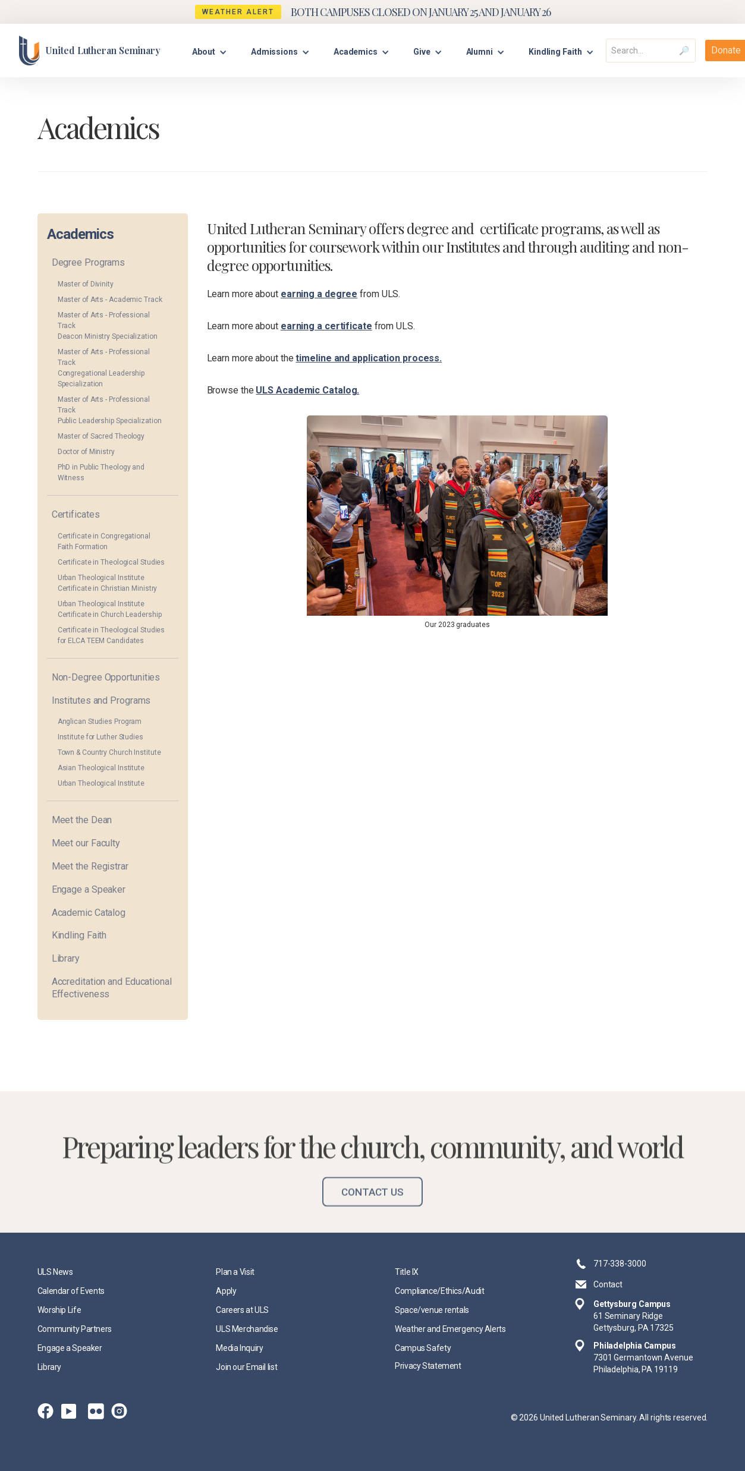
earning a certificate (326, 326)
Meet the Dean (82, 820)
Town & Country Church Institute (109, 752)
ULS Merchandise (247, 1329)
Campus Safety (423, 1348)
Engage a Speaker (88, 889)
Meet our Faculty (86, 843)
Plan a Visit (235, 1272)
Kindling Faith (79, 935)
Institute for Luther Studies (100, 737)
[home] (89, 50)
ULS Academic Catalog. (307, 390)
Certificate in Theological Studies (111, 562)
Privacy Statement (428, 1366)
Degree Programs (88, 262)
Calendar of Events (71, 1291)
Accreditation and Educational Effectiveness (112, 988)
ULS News (55, 1272)
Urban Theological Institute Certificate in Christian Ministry (108, 583)
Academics (356, 51)
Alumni (479, 51)
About (203, 51)
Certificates (76, 514)
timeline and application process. (369, 358)
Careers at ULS (242, 1310)
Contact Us (372, 1202)
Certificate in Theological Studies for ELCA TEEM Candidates (111, 635)
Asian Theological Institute (101, 768)
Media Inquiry (239, 1348)
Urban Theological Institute (101, 783)
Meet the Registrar (90, 866)
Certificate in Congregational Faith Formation (104, 541)
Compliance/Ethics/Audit (439, 1291)
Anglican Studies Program (100, 721)
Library (66, 958)
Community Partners (74, 1329)
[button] (209, 50)
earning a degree (319, 294)
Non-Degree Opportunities (106, 677)
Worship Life (59, 1310)
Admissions (274, 51)
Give (421, 51)
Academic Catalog (88, 912)
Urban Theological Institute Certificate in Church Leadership (110, 609)
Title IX (407, 1272)
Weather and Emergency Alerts (450, 1329)
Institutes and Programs (101, 700)
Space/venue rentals (432, 1310)
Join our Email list (246, 1367)
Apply (226, 1291)
